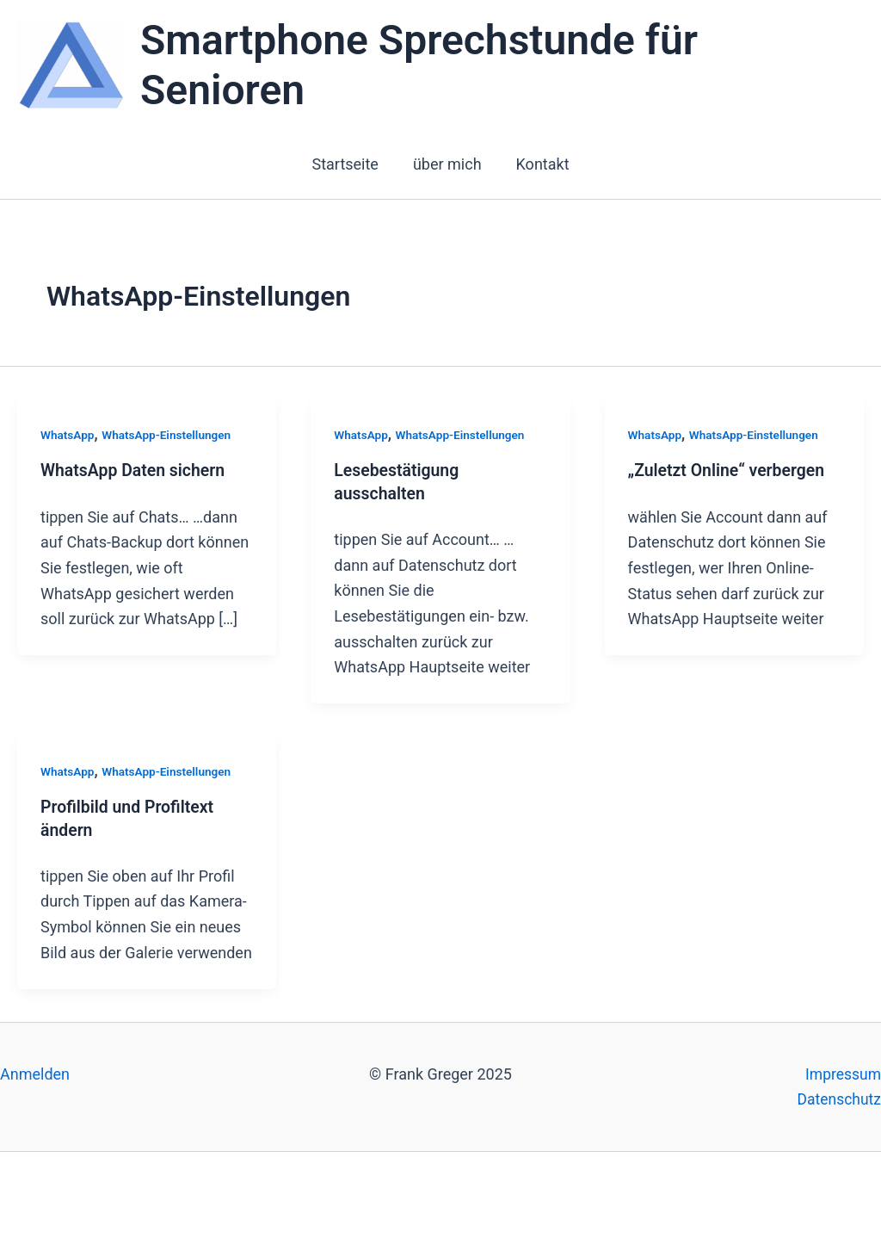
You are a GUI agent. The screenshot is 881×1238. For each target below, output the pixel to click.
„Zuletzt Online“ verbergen (729, 471)
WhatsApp (67, 435)
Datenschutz (838, 1100)
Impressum (842, 1074)
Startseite (348, 164)
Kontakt (539, 164)
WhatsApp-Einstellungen (170, 435)
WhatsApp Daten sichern (135, 471)
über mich (447, 164)
